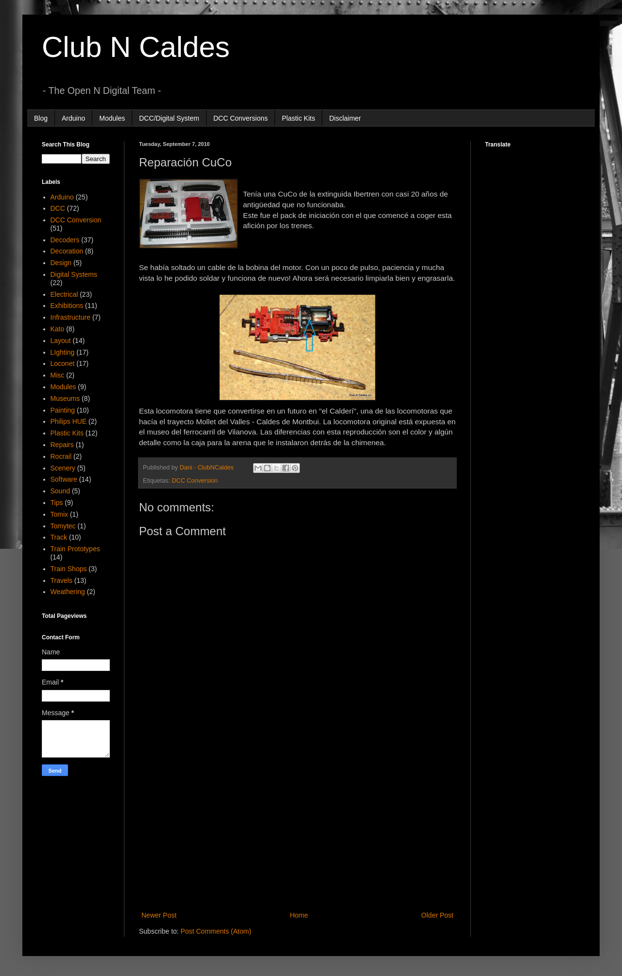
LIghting (63, 352)
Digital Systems (74, 274)
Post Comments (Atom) (216, 931)
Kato (58, 329)
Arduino (73, 118)
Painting (63, 410)
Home (299, 915)
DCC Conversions (240, 118)
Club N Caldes (136, 47)
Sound (60, 491)
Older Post (437, 915)
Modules (112, 118)
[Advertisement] (297, 829)
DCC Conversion (195, 480)
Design (61, 263)
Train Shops (69, 569)
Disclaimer (345, 118)
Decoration (67, 251)
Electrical (64, 294)
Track (59, 537)
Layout (61, 340)
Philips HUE (69, 421)
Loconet (63, 363)
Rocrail (61, 456)
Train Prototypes (75, 549)
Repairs (62, 445)
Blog (41, 118)
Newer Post (158, 915)
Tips (57, 502)
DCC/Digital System (169, 118)
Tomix (60, 514)
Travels (61, 580)
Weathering (68, 592)
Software (64, 479)
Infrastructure (70, 317)
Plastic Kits (298, 118)
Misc (58, 375)
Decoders (65, 240)
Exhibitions (67, 305)
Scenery (63, 468)
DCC (58, 208)
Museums (65, 398)
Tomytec (63, 526)
